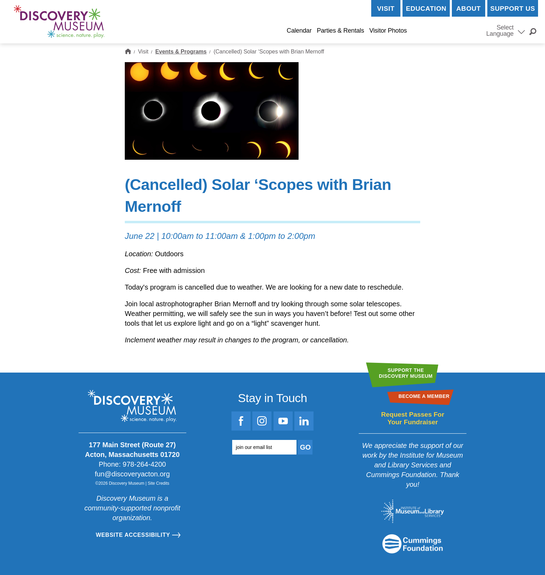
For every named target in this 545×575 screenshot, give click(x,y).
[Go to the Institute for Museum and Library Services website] (412, 511)
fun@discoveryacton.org (132, 474)
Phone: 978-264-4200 (132, 464)
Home (128, 52)
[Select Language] (521, 31)
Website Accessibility (133, 535)
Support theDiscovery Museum (406, 373)
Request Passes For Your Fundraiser (412, 418)
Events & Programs (181, 52)
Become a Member (445, 31)
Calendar (299, 30)
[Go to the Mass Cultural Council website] (412, 543)
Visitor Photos (388, 30)
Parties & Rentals (340, 30)
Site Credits (158, 483)
